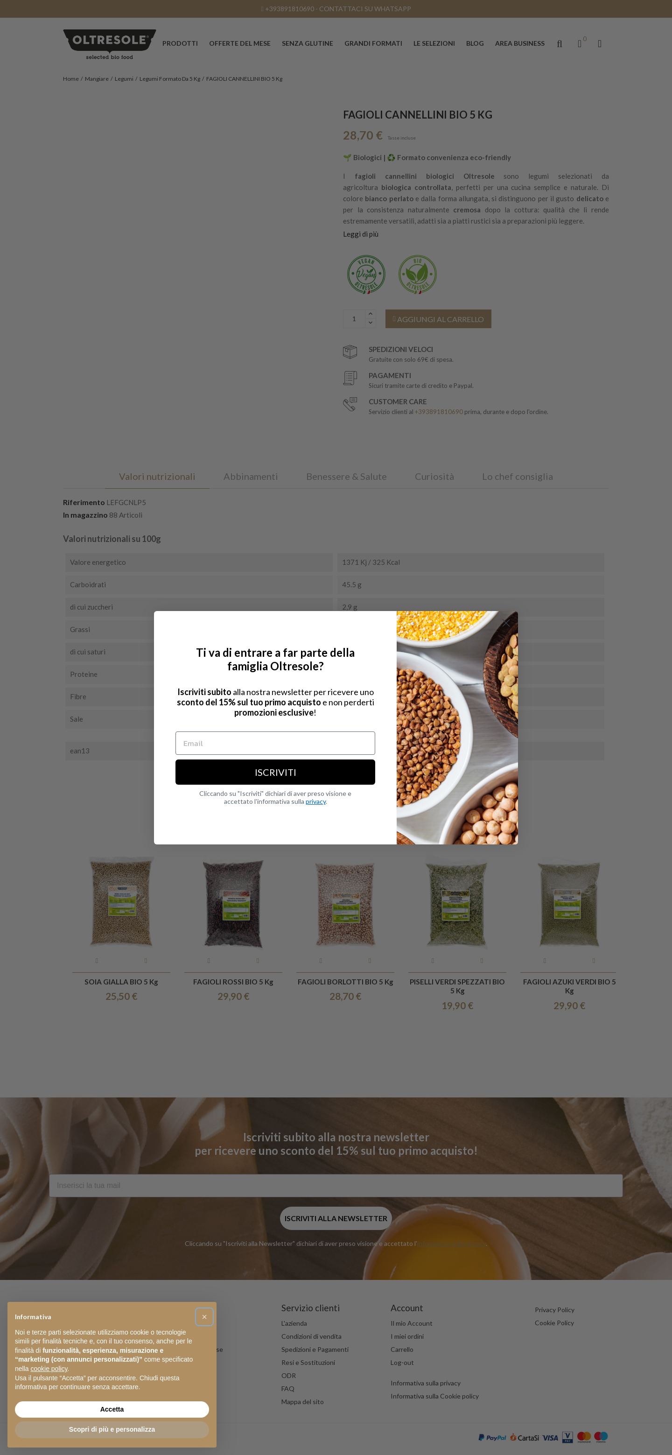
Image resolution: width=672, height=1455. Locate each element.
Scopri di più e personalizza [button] (112, 1429)
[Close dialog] (506, 623)
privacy (316, 801)
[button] (204, 1316)
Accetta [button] (112, 1409)
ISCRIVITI (275, 772)
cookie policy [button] (48, 1368)
